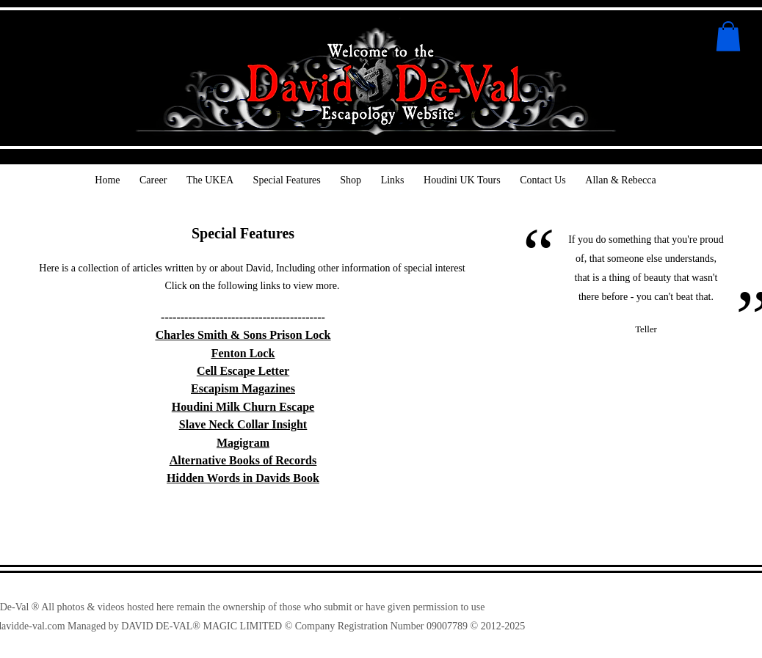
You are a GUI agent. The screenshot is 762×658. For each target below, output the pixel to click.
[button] (728, 36)
